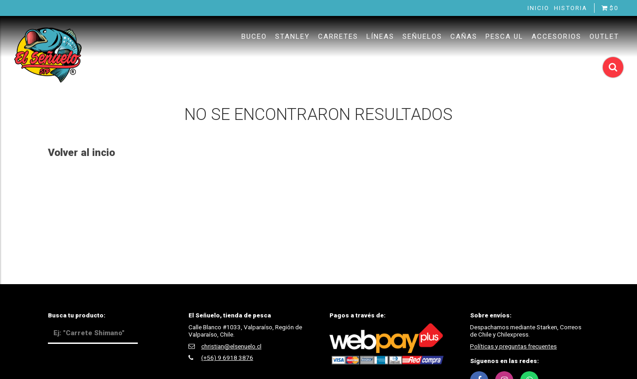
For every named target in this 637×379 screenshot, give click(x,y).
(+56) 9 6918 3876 (227, 357)
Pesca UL (504, 36)
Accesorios (556, 36)
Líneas (380, 36)
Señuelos (422, 36)
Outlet (604, 36)
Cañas (463, 36)
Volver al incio (81, 152)
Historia (570, 7)
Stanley (292, 36)
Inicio (538, 7)
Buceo (254, 36)
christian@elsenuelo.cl (231, 346)
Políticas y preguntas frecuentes (513, 346)
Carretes (338, 36)
